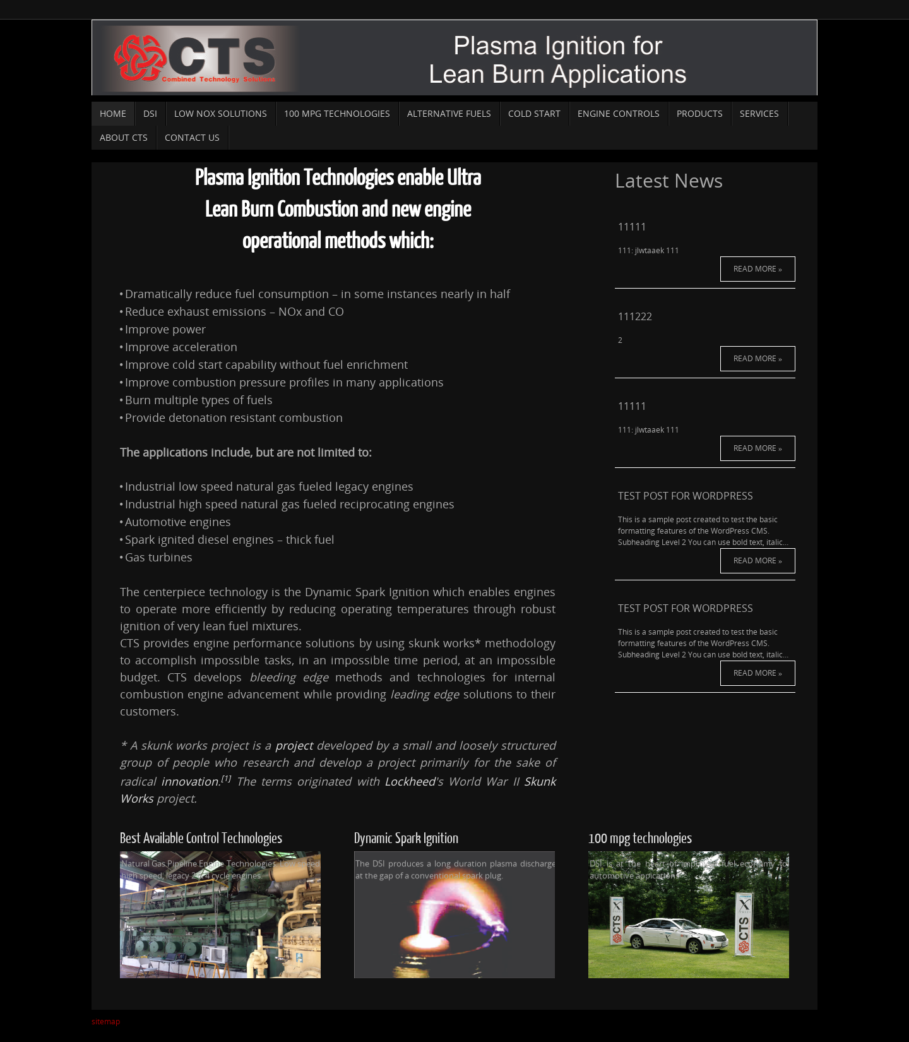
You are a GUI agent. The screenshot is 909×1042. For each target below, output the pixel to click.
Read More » (705, 253)
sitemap (106, 1021)
